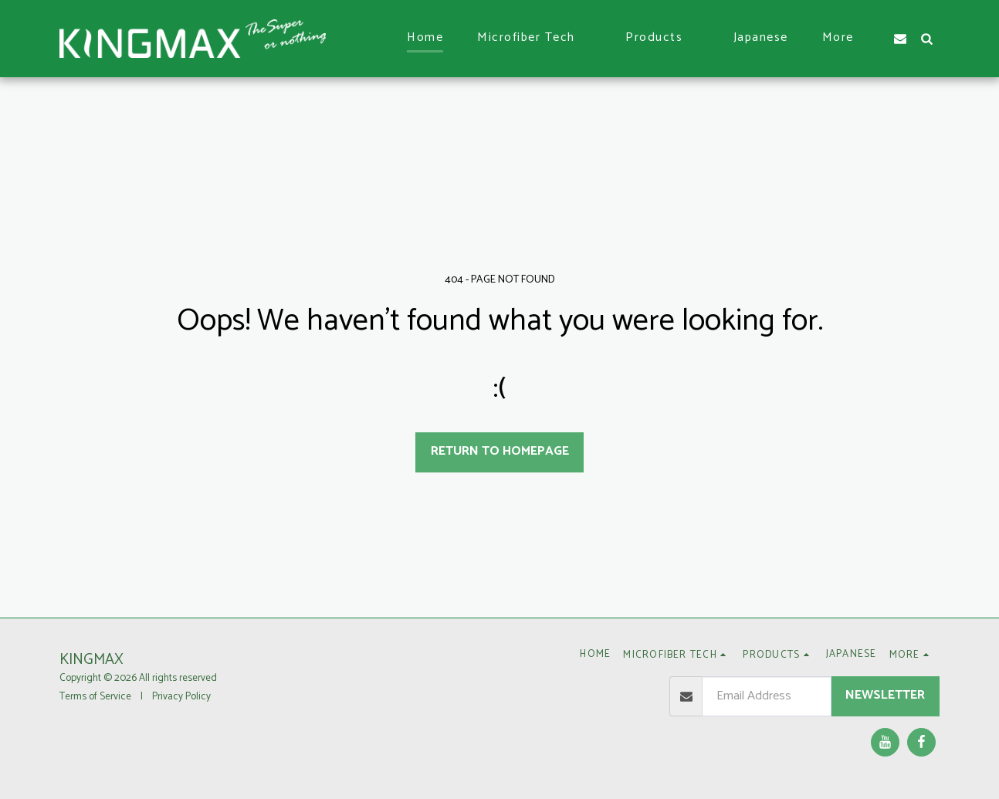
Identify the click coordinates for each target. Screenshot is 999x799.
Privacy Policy (181, 696)
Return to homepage (500, 451)
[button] (534, 38)
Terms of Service (95, 696)
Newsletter (885, 695)
